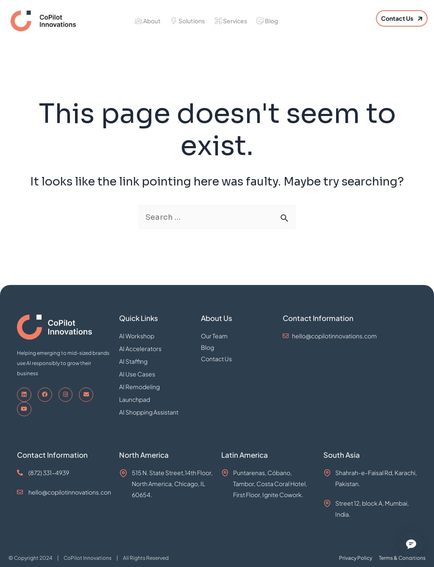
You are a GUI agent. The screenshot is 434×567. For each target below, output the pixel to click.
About (152, 21)
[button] (402, 18)
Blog (271, 21)
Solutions (191, 21)
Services (235, 21)
